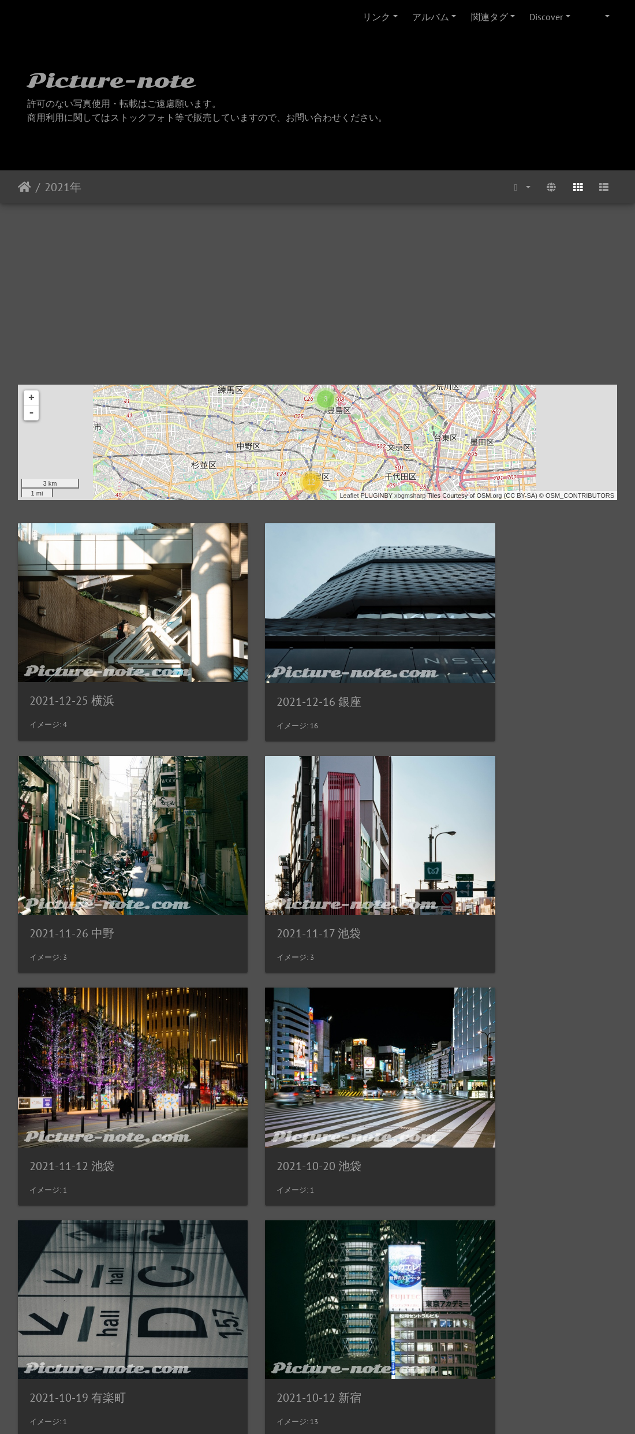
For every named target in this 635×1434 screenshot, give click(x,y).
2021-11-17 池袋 (71, 875)
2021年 (62, 187)
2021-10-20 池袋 (482, 876)
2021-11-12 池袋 (277, 876)
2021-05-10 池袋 (482, 1282)
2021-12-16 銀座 (277, 672)
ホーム (24, 187)
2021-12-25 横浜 (71, 671)
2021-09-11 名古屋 (283, 1282)
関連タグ (489, 17)
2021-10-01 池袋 (71, 1282)
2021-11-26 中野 (482, 671)
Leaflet (348, 495)
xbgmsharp (409, 495)
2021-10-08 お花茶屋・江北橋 (517, 1078)
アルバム (430, 17)
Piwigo (341, 1410)
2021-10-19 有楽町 (77, 1078)
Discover (546, 17)
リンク (376, 17)
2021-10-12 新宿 (277, 1078)
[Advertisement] (317, 290)
